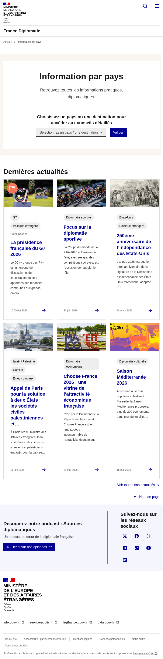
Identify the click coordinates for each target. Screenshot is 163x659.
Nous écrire (138, 639)
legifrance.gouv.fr (75, 622)
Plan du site (10, 639)
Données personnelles (112, 639)
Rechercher (145, 6)
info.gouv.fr (11, 622)
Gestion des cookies (16, 645)
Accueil (7, 41)
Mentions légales (82, 639)
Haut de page (149, 497)
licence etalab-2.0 (143, 653)
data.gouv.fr (106, 622)
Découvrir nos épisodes (29, 547)
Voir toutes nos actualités (136, 485)
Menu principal (157, 6)
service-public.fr (41, 622)
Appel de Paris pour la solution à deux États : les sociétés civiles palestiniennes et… (27, 405)
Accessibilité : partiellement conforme (45, 639)
